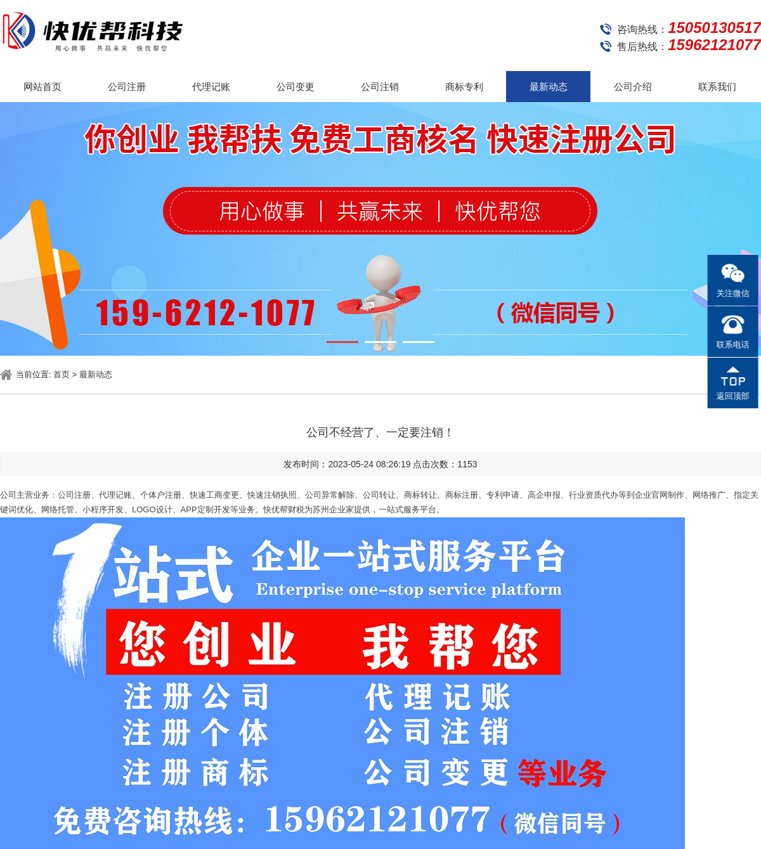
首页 (61, 374)
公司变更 (295, 86)
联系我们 (717, 86)
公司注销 (380, 86)
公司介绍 (633, 86)
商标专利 (464, 86)
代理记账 (211, 86)
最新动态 (549, 86)
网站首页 (42, 86)
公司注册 (127, 86)
